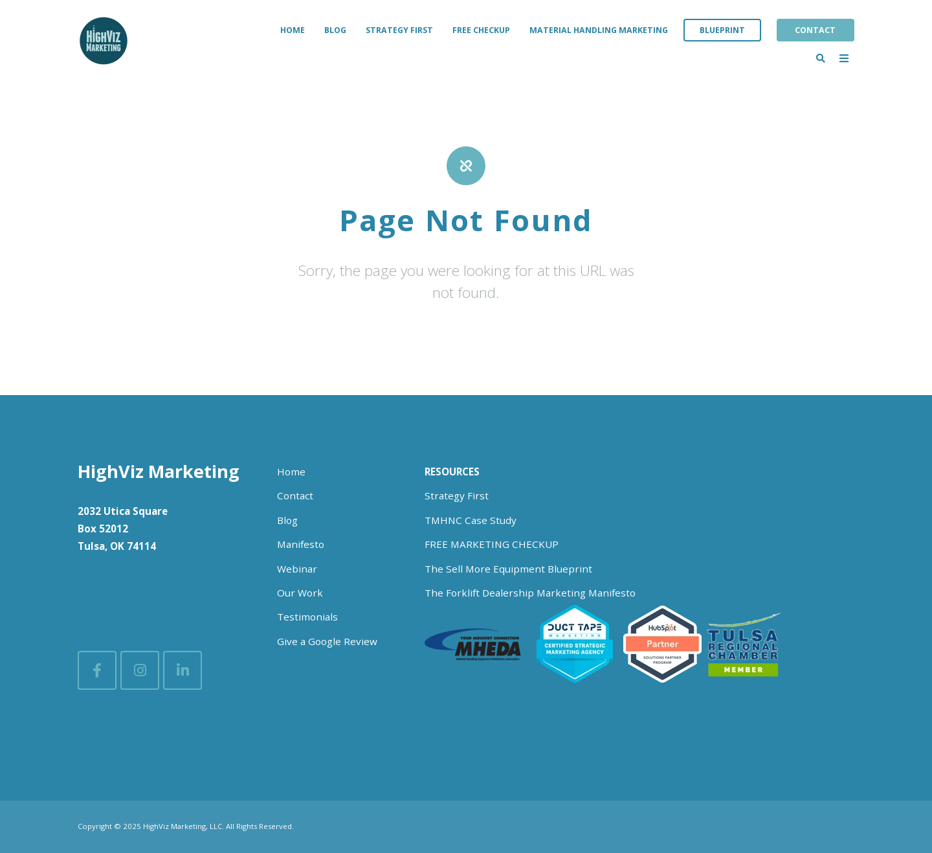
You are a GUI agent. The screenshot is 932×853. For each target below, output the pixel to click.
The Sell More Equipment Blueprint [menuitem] (508, 568)
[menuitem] (452, 472)
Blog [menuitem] (335, 30)
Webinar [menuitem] (297, 568)
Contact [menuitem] (295, 495)
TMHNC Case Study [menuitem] (470, 520)
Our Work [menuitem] (300, 592)
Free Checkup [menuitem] (481, 30)
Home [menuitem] (292, 30)
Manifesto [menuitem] (300, 544)
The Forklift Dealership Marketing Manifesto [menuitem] (530, 592)
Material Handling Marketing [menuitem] (598, 30)
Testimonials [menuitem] (307, 616)
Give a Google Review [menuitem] (327, 641)
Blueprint (722, 30)
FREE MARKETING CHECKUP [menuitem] (492, 544)
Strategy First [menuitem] (399, 30)
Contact (815, 30)
